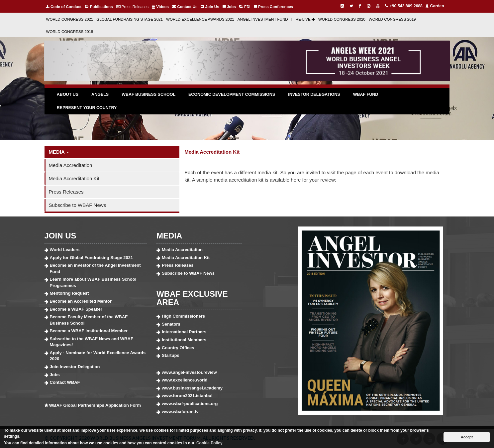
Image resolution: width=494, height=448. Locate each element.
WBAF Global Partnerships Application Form (95, 405)
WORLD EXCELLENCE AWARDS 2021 (200, 19)
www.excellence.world (185, 379)
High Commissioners (183, 316)
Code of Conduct (64, 6)
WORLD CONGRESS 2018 (69, 31)
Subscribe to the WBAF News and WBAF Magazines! (91, 342)
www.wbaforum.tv (180, 411)
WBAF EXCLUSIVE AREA (192, 298)
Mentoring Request (69, 293)
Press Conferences (273, 6)
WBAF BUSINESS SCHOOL (148, 94)
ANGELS (100, 94)
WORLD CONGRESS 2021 (69, 19)
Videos (160, 6)
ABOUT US (67, 94)
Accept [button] (467, 437)
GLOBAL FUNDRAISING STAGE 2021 (129, 19)
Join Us (210, 6)
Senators (171, 324)
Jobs (229, 6)
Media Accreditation (70, 165)
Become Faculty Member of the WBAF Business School (89, 320)
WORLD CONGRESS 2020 (341, 19)
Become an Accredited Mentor (81, 301)
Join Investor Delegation (75, 366)
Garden (434, 6)
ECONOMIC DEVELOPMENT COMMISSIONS (231, 94)
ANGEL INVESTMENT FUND (263, 19)
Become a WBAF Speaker (76, 309)
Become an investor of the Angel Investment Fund (95, 268)
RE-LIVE (305, 19)
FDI (244, 6)
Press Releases (132, 6)
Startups (170, 355)
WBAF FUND (365, 94)
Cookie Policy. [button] (209, 443)
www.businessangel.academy (192, 387)
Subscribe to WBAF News (77, 205)
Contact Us (184, 6)
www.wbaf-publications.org (190, 403)
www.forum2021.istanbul (187, 395)
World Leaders (65, 249)
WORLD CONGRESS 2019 (392, 19)
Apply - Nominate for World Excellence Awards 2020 (98, 356)
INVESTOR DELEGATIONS (314, 94)
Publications (99, 6)
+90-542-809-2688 (403, 6)
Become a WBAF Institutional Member (89, 330)
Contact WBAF (65, 382)
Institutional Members (184, 339)
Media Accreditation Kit (74, 178)
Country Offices (178, 347)
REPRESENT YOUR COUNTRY (87, 107)
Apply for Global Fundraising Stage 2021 (91, 257)
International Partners (184, 331)
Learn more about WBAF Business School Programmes (93, 282)
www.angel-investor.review (189, 372)
